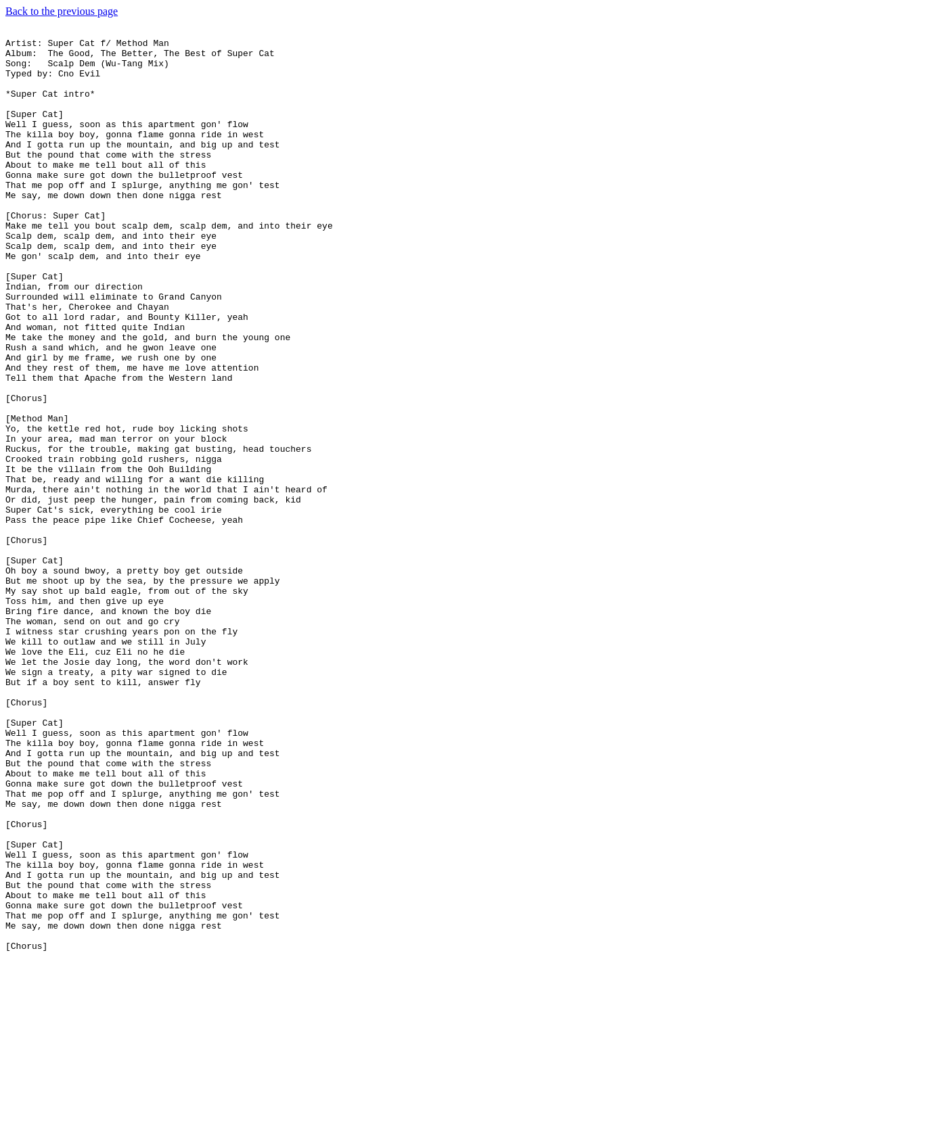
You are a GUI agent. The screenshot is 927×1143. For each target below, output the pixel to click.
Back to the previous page (61, 11)
